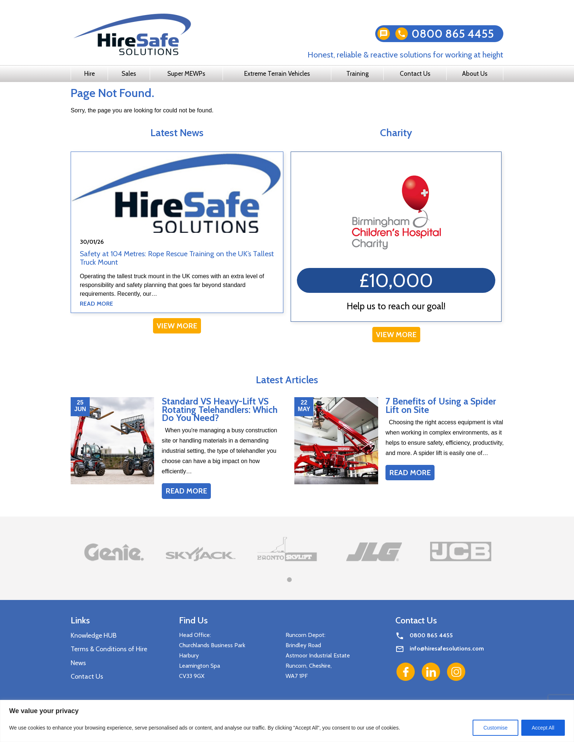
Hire (89, 73)
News (78, 663)
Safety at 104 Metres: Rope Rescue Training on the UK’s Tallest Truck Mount (177, 257)
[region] (287, 721)
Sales (129, 73)
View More (177, 325)
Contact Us (415, 73)
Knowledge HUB (93, 635)
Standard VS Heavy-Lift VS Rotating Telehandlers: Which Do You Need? (219, 409)
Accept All (543, 728)
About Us (475, 73)
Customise (495, 728)
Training (357, 73)
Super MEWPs (186, 73)
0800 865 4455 (452, 34)
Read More (96, 303)
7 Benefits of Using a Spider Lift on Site (440, 405)
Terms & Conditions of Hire (109, 649)
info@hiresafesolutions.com (447, 648)
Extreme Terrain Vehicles (277, 73)
